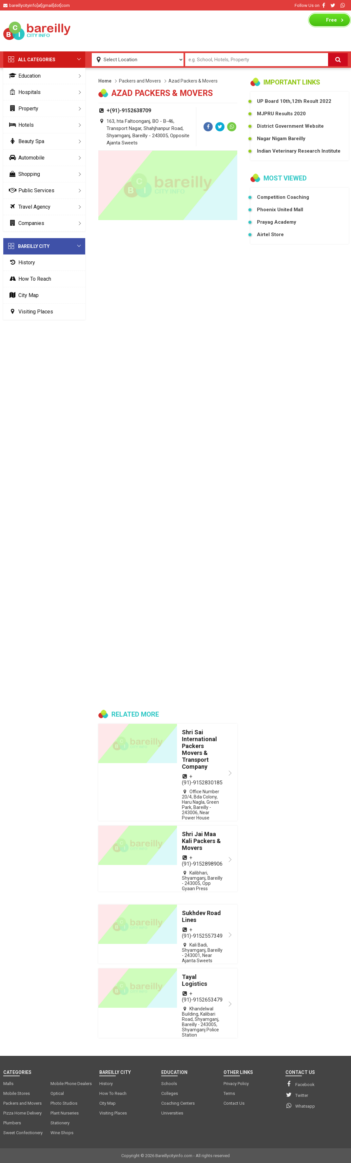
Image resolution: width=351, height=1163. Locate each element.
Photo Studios (63, 1103)
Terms (229, 1093)
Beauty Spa (25, 141)
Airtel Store (270, 234)
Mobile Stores (16, 1093)
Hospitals (24, 92)
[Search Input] (256, 59)
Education (24, 76)
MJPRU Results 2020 (281, 114)
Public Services (30, 190)
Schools (169, 1083)
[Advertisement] (189, 31)
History (21, 262)
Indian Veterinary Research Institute (299, 151)
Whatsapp (300, 1106)
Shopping (23, 174)
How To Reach (29, 279)
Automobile (26, 158)
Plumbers (12, 1122)
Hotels (20, 125)
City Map (23, 295)
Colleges (169, 1093)
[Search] (338, 59)
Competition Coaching (283, 197)
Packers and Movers (140, 81)
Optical (57, 1093)
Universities (172, 1113)
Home (104, 81)
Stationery (59, 1122)
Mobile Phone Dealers (71, 1083)
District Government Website (290, 126)
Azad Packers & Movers (193, 81)
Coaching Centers (178, 1103)
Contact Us (234, 1103)
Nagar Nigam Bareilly (281, 138)
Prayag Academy (276, 222)
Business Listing (326, 21)
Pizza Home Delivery (22, 1113)
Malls (8, 1083)
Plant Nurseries (64, 1113)
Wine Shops (61, 1132)
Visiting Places (30, 312)
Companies (25, 223)
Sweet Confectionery (23, 1132)
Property (22, 108)
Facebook (300, 1084)
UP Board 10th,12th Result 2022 (294, 101)
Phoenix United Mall (280, 210)
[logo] (36, 31)
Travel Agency (28, 207)
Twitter (296, 1095)
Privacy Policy (236, 1083)
